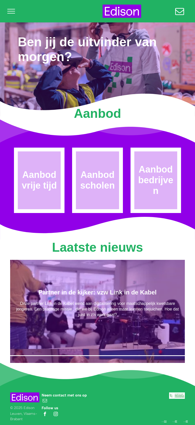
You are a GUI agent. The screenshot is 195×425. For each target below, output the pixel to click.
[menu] (11, 11)
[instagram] (55, 415)
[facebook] (45, 415)
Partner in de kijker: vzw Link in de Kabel (97, 292)
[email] (45, 401)
